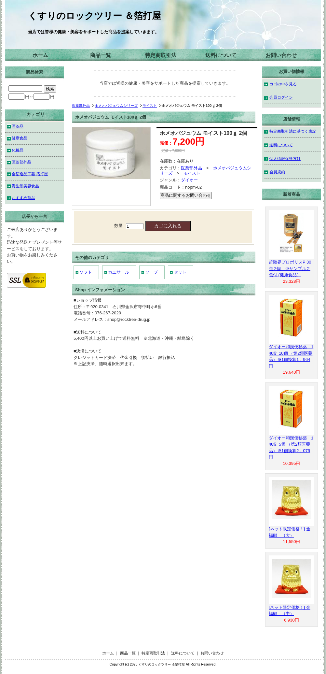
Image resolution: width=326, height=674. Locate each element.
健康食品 (19, 138)
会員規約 (277, 172)
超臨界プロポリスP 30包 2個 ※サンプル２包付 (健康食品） (290, 268)
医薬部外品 (81, 106)
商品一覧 (100, 55)
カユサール (118, 272)
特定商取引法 (160, 55)
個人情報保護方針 (285, 158)
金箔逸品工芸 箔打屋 (30, 174)
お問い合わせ (281, 55)
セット (180, 272)
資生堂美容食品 (25, 186)
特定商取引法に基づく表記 (292, 131)
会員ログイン (281, 97)
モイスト (150, 106)
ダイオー (191, 180)
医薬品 (17, 126)
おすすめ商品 (23, 197)
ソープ (151, 272)
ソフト (85, 272)
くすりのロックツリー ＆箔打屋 (94, 16)
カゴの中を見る (283, 84)
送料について (221, 55)
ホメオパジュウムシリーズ (116, 106)
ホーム (40, 55)
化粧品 (17, 150)
